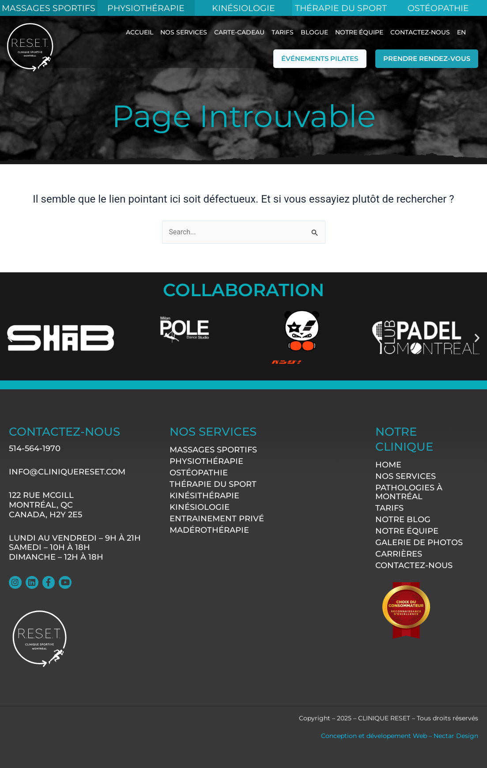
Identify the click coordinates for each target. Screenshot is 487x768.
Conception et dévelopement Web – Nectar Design (399, 736)
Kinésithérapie (204, 496)
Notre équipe (359, 32)
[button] (9, 337)
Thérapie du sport (213, 484)
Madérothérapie (209, 530)
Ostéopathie (438, 8)
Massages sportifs (213, 450)
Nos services (183, 32)
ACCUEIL (139, 32)
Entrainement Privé (217, 519)
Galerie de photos (419, 542)
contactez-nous (420, 32)
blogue (314, 32)
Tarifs (283, 32)
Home (388, 465)
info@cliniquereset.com (67, 472)
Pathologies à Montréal (408, 492)
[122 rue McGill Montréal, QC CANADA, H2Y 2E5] (259, 613)
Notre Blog (402, 519)
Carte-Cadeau (239, 32)
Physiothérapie (145, 8)
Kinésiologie (200, 507)
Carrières (398, 554)
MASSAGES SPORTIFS (48, 8)
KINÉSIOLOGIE (243, 8)
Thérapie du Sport (341, 8)
